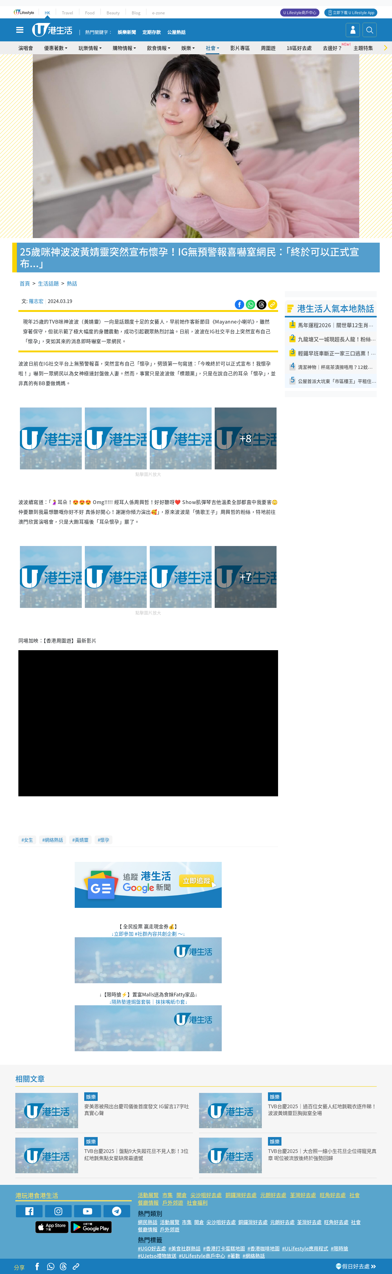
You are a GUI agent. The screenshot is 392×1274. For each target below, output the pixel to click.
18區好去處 (299, 47)
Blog (136, 13)
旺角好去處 (333, 1195)
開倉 (181, 1195)
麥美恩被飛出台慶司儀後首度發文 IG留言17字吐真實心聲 (137, 1109)
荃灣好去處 (303, 1195)
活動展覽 (148, 1195)
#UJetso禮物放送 (157, 1255)
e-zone (158, 13)
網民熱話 (147, 1222)
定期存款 (151, 32)
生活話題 (48, 283)
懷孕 (104, 839)
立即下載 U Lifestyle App (353, 12)
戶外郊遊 (172, 1202)
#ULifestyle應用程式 (305, 1248)
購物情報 (122, 47)
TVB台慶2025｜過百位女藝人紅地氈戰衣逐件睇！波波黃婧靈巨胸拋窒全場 (320, 1109)
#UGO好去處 (152, 1248)
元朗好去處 (273, 1195)
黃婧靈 (82, 839)
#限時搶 (339, 1248)
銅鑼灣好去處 (241, 1195)
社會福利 (197, 1202)
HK (47, 13)
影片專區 (240, 47)
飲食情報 (157, 47)
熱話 (72, 283)
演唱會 (25, 47)
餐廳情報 (148, 1202)
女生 (28, 839)
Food (90, 13)
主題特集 (363, 47)
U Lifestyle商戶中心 (299, 12)
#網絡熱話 (254, 1255)
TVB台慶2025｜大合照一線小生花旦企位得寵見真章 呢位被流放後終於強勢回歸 (320, 1154)
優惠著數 (54, 47)
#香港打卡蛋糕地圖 (224, 1248)
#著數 (234, 1255)
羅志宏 (36, 301)
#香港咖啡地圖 (263, 1248)
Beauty (113, 13)
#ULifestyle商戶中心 (202, 1255)
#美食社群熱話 (184, 1248)
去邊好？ (332, 47)
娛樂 (186, 47)
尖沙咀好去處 (206, 1195)
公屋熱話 (176, 32)
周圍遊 (268, 47)
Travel (67, 13)
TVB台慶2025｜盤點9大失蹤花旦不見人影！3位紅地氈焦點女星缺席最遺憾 (136, 1154)
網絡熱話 (54, 839)
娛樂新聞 (127, 32)
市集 (167, 1195)
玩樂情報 (88, 47)
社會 (211, 47)
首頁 (25, 283)
